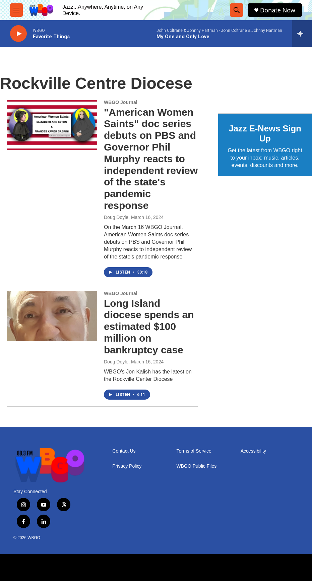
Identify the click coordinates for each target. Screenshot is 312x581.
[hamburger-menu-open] (16, 10)
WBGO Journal (120, 102)
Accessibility (253, 451)
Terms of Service (194, 451)
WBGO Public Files (197, 466)
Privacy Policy (126, 466)
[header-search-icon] (236, 10)
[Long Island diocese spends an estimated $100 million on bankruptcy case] (52, 316)
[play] (18, 34)
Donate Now (277, 10)
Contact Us (123, 451)
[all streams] (302, 33)
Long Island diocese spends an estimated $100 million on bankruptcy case (149, 326)
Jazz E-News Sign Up (265, 133)
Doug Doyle (116, 217)
